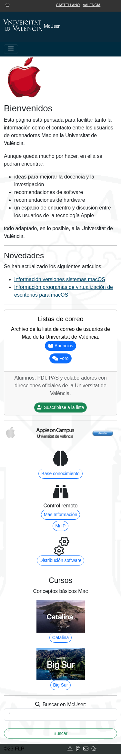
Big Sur (60, 685)
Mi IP (60, 525)
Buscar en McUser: (60, 704)
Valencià (92, 5)
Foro (60, 358)
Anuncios (60, 345)
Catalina (60, 637)
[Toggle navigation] (11, 49)
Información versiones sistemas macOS (59, 279)
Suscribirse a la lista (60, 407)
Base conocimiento (60, 473)
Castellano (68, 5)
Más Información (60, 514)
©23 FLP (14, 748)
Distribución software (61, 560)
